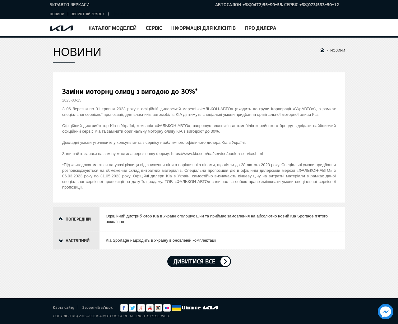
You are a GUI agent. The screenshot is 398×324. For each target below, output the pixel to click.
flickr (167, 308)
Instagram (158, 308)
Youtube (150, 308)
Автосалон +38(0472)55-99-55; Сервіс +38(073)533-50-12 (277, 4)
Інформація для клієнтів (203, 28)
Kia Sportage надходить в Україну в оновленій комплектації (161, 240)
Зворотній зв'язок (88, 14)
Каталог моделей (113, 28)
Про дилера (260, 28)
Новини (57, 14)
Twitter (132, 308)
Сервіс (154, 28)
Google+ (141, 308)
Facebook (124, 308)
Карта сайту (63, 307)
